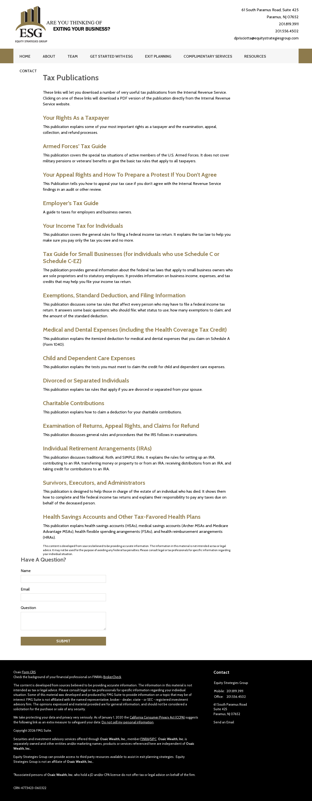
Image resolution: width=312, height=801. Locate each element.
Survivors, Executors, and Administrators (94, 482)
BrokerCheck (112, 677)
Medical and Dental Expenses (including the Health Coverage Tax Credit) (135, 329)
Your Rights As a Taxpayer (76, 117)
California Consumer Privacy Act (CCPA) (157, 717)
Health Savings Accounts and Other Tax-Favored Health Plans (122, 516)
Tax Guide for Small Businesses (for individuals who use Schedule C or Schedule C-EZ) (131, 257)
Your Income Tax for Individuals (83, 225)
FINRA (144, 739)
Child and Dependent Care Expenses (89, 358)
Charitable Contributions (73, 403)
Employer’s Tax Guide (70, 203)
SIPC (153, 739)
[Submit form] (63, 641)
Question (28, 607)
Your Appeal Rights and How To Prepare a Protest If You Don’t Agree (130, 174)
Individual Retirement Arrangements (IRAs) (97, 448)
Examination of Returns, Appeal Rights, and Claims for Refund (121, 425)
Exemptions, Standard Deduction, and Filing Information (114, 295)
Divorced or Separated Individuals (86, 380)
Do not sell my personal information (128, 722)
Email (25, 589)
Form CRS (29, 672)
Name (26, 570)
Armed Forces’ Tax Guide (74, 146)
